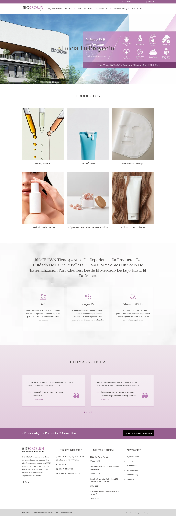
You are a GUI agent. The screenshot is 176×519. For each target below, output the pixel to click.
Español (151, 2)
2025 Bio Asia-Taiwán (99, 459)
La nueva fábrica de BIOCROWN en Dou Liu (104, 470)
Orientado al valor (133, 307)
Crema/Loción (88, 163)
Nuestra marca (103, 8)
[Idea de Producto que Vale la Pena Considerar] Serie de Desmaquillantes (118, 397)
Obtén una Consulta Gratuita (138, 436)
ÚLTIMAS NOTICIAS (88, 365)
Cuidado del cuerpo (43, 227)
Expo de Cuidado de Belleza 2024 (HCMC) (105, 495)
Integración (88, 307)
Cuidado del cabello (133, 227)
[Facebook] (23, 484)
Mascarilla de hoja (133, 163)
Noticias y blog (121, 8)
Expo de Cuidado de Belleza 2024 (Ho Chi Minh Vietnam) (105, 483)
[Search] (134, 2)
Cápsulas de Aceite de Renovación (88, 227)
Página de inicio (55, 8)
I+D (43, 307)
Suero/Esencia (43, 163)
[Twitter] (26, 484)
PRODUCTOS (88, 96)
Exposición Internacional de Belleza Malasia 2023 (48, 397)
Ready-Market (149, 515)
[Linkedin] (28, 484)
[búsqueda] (122, 2)
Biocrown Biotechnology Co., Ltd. (46, 515)
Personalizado (85, 8)
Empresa (70, 8)
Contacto (137, 8)
